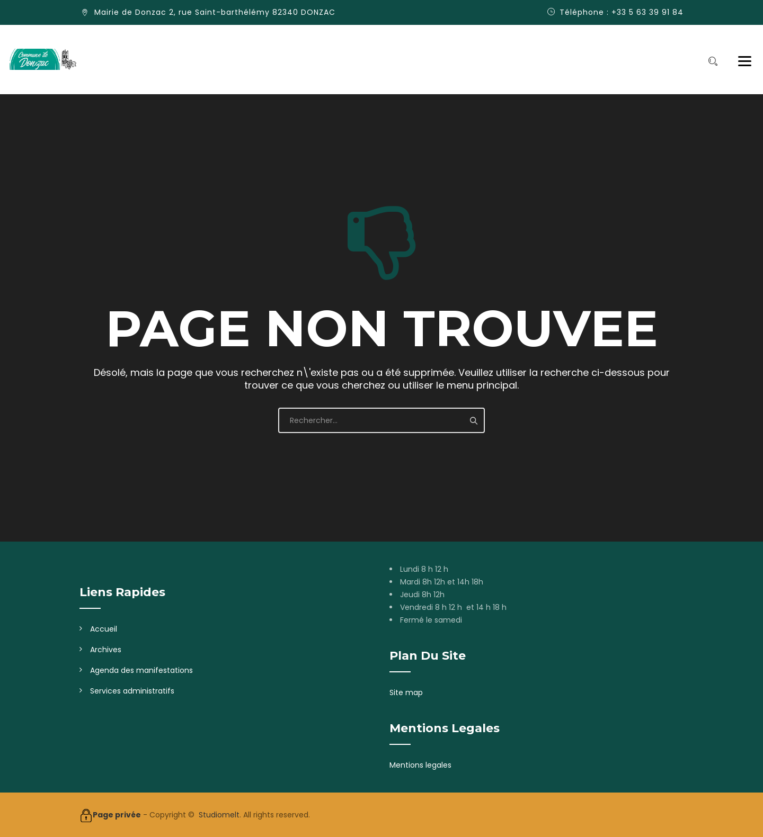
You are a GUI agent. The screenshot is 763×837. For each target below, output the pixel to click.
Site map (406, 692)
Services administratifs (132, 691)
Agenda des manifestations (141, 670)
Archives (105, 649)
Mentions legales (420, 765)
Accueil (103, 629)
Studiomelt (219, 814)
